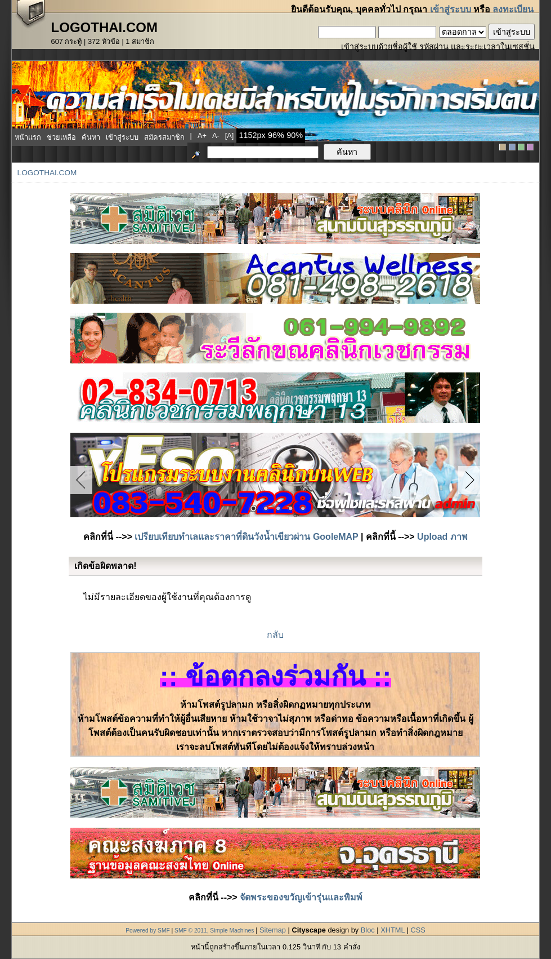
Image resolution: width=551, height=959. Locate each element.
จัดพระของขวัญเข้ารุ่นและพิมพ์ (301, 897)
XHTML (392, 930)
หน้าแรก (28, 137)
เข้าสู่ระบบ (450, 9)
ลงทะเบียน (513, 9)
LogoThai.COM (47, 172)
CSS (417, 930)
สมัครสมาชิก (164, 137)
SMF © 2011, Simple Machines (214, 930)
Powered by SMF (148, 930)
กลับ (275, 635)
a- (215, 135)
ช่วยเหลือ (61, 137)
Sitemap (272, 930)
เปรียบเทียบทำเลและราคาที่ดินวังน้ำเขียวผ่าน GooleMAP (246, 536)
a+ (202, 135)
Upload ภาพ (442, 536)
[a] (229, 135)
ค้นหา (91, 137)
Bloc (368, 930)
